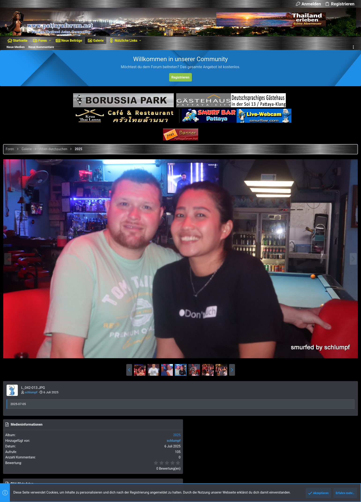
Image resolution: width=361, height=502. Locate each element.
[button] (50, 40)
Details (158, 479)
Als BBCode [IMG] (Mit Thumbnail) (323, 349)
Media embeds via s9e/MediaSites (78, 483)
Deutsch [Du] (39, 459)
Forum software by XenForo (42, 470)
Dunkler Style (15, 459)
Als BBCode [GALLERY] (315, 362)
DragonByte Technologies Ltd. (131, 479)
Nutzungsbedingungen (268, 459)
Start (340, 459)
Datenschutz (294, 459)
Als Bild (305, 322)
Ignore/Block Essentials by (47, 474)
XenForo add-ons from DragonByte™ (68, 479)
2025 (350, 175)
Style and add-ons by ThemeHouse (29, 483)
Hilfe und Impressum (320, 459)
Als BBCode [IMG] (312, 335)
